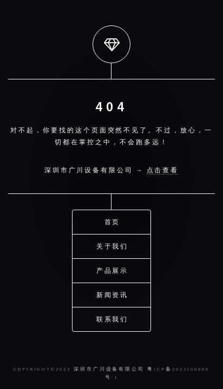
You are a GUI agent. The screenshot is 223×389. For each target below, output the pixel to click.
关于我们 (112, 246)
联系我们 (112, 319)
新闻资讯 (112, 295)
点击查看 (163, 170)
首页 (112, 222)
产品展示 (112, 270)
